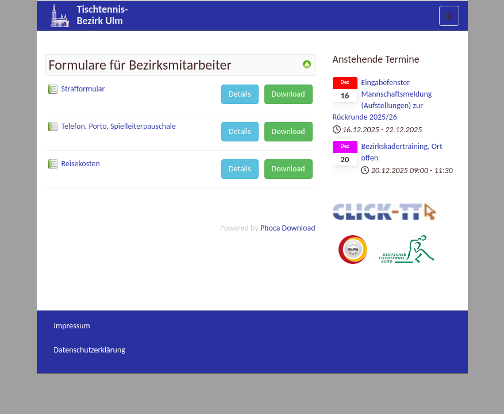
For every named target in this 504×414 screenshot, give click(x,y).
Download (288, 94)
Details (240, 94)
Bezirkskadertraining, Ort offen (401, 152)
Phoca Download (288, 228)
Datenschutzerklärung (89, 350)
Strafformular (83, 89)
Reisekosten (80, 163)
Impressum (72, 326)
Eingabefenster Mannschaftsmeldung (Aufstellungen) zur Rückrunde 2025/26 (382, 100)
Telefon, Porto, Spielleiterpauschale (118, 126)
